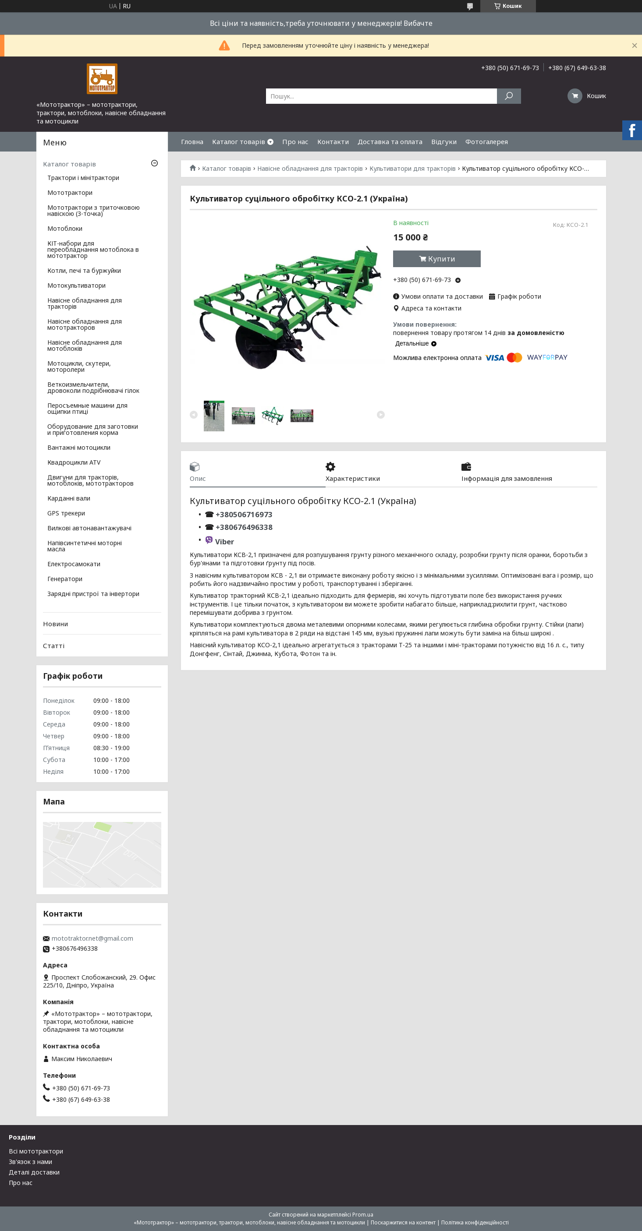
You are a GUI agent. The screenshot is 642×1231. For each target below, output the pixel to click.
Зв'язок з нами (30, 1161)
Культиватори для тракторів (412, 169)
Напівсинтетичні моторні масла (84, 546)
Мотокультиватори (76, 285)
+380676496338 (244, 527)
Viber (224, 541)
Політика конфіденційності (475, 1222)
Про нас (295, 141)
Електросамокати (73, 564)
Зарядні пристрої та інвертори (93, 594)
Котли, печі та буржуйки (84, 271)
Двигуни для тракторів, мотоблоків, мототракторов (90, 480)
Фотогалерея (486, 141)
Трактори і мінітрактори (83, 178)
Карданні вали (68, 498)
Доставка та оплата (390, 141)
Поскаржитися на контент (403, 1222)
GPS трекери (66, 513)
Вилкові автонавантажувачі (89, 528)
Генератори (64, 579)
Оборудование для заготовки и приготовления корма (92, 430)
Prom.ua (362, 1214)
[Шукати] (509, 96)
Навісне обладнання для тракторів (310, 169)
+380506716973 (243, 514)
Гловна (192, 141)
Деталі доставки (34, 1172)
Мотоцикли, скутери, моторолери (79, 367)
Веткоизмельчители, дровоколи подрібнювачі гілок (93, 388)
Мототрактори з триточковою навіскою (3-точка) (93, 211)
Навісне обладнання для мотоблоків (84, 346)
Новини (55, 623)
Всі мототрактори (36, 1151)
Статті (53, 645)
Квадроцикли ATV (73, 462)
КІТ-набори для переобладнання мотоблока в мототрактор (93, 250)
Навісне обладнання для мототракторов (84, 325)
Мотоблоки (64, 229)
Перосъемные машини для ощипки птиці (87, 409)
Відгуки (444, 141)
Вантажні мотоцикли (78, 447)
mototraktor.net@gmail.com (92, 938)
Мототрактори (69, 193)
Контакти (333, 141)
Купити (441, 259)
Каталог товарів (238, 141)
